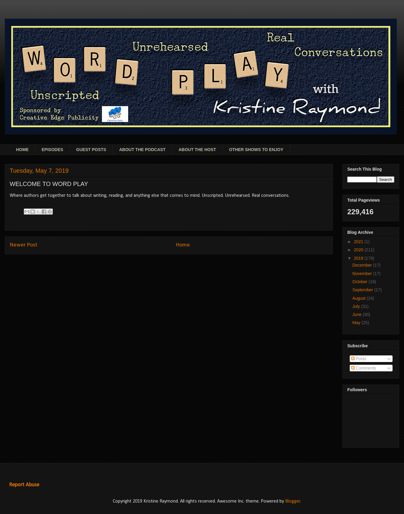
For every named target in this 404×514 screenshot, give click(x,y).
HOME (22, 149)
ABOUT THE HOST (197, 149)
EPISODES (52, 149)
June (357, 314)
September (363, 289)
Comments (363, 368)
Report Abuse (24, 485)
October (360, 281)
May (356, 322)
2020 (359, 249)
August (359, 298)
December (362, 265)
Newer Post (23, 245)
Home (183, 245)
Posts (358, 358)
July (356, 306)
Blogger (292, 501)
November (362, 273)
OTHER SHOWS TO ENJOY (256, 149)
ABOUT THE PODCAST (142, 149)
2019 (359, 258)
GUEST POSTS (91, 149)
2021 (359, 241)
